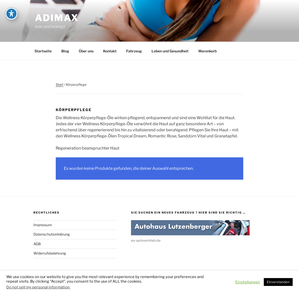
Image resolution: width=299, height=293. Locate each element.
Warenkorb (207, 51)
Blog (65, 51)
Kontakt (110, 51)
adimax (57, 17)
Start (59, 84)
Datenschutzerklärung (51, 234)
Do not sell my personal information (38, 287)
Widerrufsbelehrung (49, 253)
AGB (37, 244)
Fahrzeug (134, 51)
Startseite (43, 51)
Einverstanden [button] (278, 282)
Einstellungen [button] (247, 282)
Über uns (86, 51)
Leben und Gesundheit (170, 51)
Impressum (42, 225)
